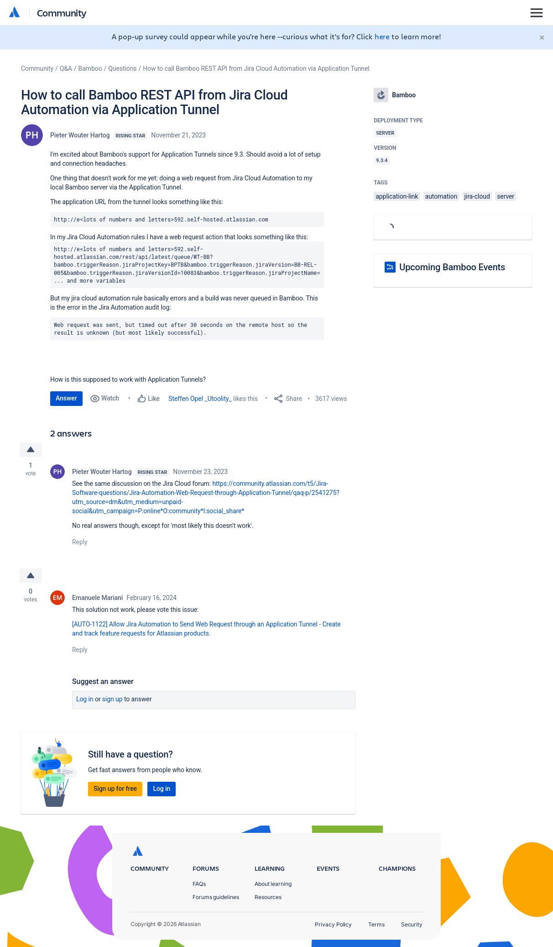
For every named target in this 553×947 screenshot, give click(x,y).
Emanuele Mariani (97, 597)
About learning (273, 883)
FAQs (199, 883)
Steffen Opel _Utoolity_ (200, 398)
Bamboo (90, 68)
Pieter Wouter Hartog (80, 135)
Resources (268, 897)
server (505, 196)
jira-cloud (477, 196)
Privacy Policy (333, 924)
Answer (66, 398)
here (382, 36)
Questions (122, 68)
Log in (85, 699)
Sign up (112, 699)
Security (412, 924)
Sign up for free (115, 788)
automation (441, 196)
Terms (376, 924)
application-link (397, 196)
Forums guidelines (216, 897)
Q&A (66, 68)
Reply (80, 542)
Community (62, 12)
